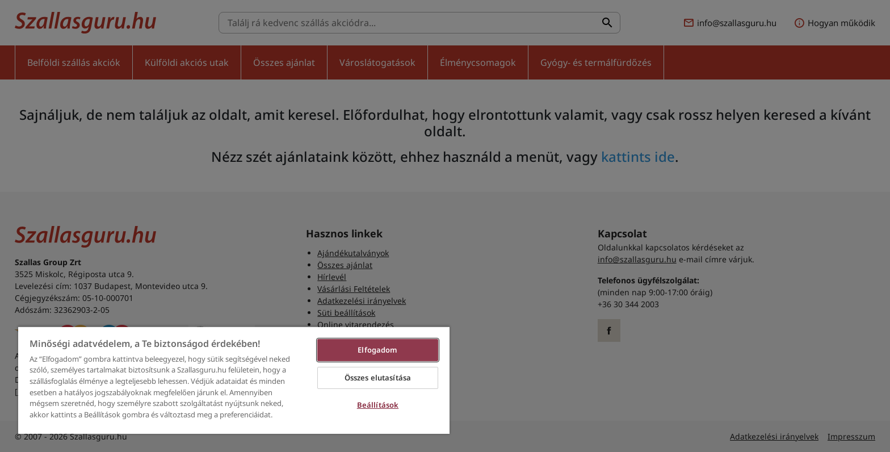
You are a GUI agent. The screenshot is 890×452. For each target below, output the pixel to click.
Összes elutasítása (378, 378)
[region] (234, 380)
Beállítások (377, 405)
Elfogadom (377, 350)
